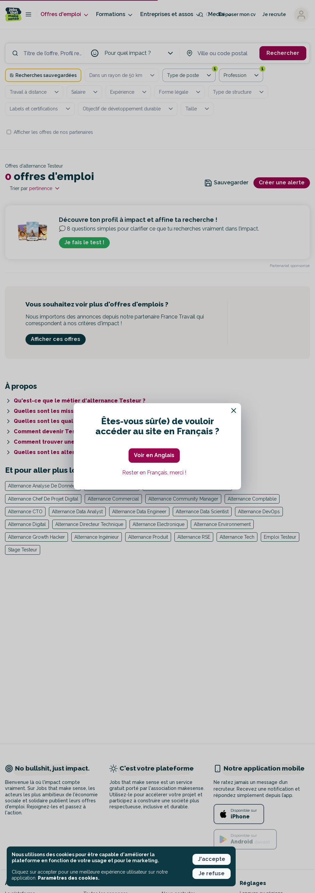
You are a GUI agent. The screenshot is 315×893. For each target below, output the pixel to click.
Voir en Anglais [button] (154, 455)
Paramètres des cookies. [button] (68, 878)
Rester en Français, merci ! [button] (154, 472)
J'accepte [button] (211, 859)
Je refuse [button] (212, 873)
